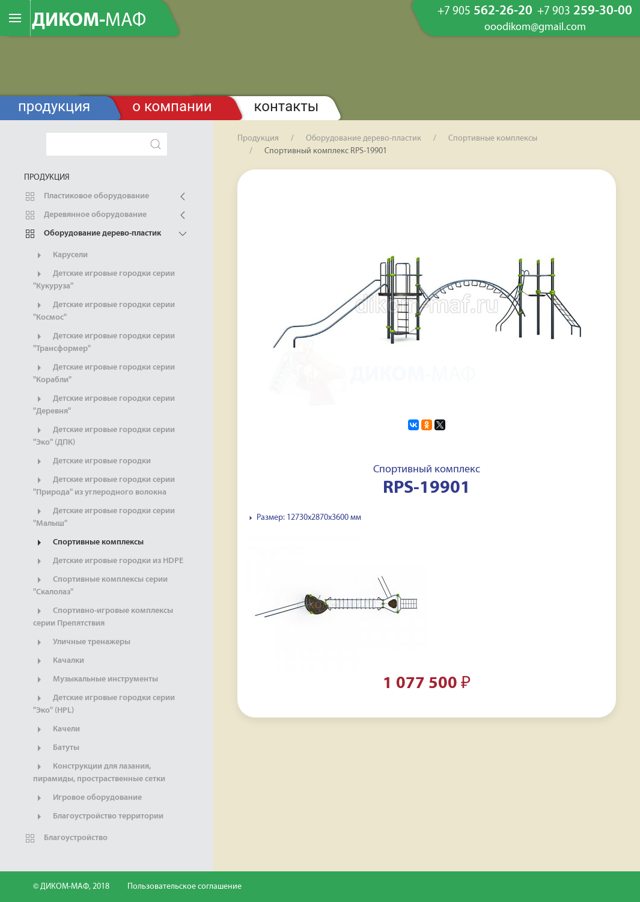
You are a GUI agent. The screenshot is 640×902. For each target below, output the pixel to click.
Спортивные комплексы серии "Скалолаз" (100, 585)
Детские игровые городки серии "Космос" (104, 310)
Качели (56, 730)
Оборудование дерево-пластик (92, 234)
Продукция (54, 106)
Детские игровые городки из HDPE (108, 561)
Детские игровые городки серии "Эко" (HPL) (104, 703)
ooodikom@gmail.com (535, 27)
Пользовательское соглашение (184, 886)
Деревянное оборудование (85, 215)
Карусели (60, 255)
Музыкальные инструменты (95, 680)
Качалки (58, 661)
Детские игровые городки (92, 462)
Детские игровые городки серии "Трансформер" (104, 342)
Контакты (286, 106)
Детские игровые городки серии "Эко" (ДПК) (104, 435)
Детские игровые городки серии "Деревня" (104, 404)
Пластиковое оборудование (86, 196)
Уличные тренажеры (81, 642)
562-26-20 (484, 11)
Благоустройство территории (98, 817)
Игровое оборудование (87, 798)
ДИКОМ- (89, 21)
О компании (172, 106)
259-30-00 (584, 11)
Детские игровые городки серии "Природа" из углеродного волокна (104, 485)
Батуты (56, 748)
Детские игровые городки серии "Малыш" (104, 516)
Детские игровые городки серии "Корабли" (104, 373)
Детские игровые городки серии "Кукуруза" (104, 279)
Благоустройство (66, 838)
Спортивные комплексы (88, 543)
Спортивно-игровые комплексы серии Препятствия (103, 616)
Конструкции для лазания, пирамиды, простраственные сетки (99, 772)
